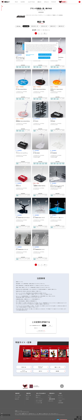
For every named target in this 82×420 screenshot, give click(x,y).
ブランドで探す (17, 397)
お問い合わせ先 (50, 400)
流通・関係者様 (60, 402)
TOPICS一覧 (23, 367)
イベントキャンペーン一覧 (23, 371)
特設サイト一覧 (28, 395)
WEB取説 (49, 397)
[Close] (57, 43)
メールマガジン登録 (39, 402)
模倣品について (38, 397)
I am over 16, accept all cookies (44, 57)
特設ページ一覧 (57, 367)
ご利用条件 (60, 400)
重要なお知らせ (38, 395)
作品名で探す (17, 399)
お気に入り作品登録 (39, 400)
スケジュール (46, 1)
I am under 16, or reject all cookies (45, 54)
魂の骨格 (57, 371)
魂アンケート (50, 395)
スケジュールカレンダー (40, 367)
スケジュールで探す (18, 395)
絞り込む (18, 26)
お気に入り (39, 1)
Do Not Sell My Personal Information (30, 55)
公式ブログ (27, 397)
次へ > (45, 33)
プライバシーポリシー (61, 399)
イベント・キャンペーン (39, 399)
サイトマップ (53, 1)
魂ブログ (40, 371)
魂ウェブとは (60, 395)
